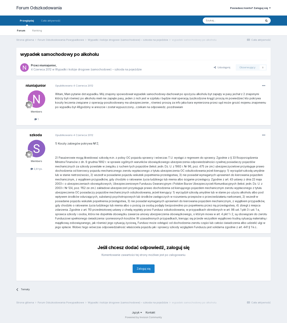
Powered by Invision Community (143, 317)
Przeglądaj (27, 22)
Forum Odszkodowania (39, 7)
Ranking (37, 30)
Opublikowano (74, 85)
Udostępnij (222, 67)
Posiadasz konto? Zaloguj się (250, 8)
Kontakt (150, 312)
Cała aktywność (50, 20)
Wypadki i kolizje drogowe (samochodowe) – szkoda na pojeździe (98, 69)
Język (137, 312)
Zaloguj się (143, 268)
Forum (21, 30)
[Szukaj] (223, 20)
